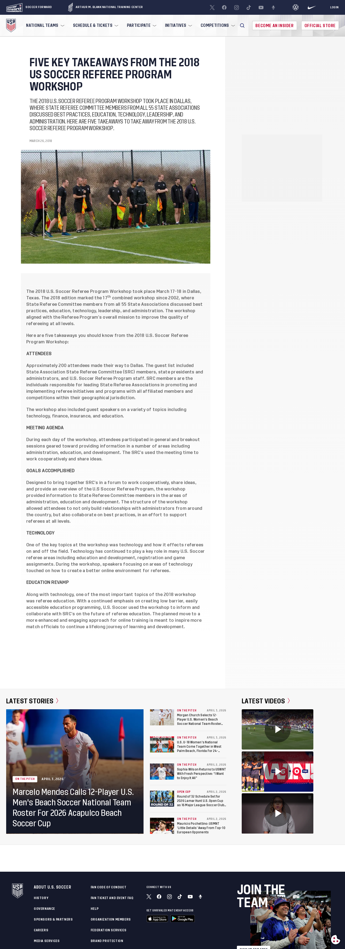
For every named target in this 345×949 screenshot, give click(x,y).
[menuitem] (44, 25)
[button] (242, 25)
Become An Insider (274, 26)
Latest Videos (266, 701)
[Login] (334, 7)
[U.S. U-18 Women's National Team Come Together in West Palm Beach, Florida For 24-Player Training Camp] (162, 744)
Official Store (320, 26)
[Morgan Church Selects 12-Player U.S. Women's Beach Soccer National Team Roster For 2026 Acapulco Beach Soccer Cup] (162, 717)
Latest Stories (32, 701)
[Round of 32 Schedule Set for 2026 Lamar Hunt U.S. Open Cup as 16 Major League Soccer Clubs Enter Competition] (162, 799)
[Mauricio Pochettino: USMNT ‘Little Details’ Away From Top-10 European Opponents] (162, 826)
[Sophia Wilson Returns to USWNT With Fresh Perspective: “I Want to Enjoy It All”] (162, 771)
